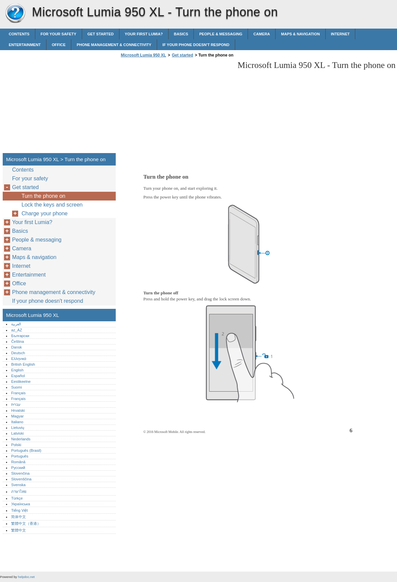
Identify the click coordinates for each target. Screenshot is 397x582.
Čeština (17, 341)
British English (23, 364)
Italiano (17, 422)
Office (59, 45)
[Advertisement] (175, 107)
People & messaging (220, 34)
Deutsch (18, 353)
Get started (100, 34)
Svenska (18, 485)
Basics (181, 34)
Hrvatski (18, 410)
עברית (16, 404)
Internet (340, 34)
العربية (16, 324)
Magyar (17, 416)
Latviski (17, 433)
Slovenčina (20, 473)
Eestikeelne (21, 381)
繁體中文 (18, 530)
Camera (261, 34)
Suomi (16, 387)
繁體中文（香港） (26, 523)
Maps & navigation (300, 34)
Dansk (16, 347)
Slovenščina (21, 479)
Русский (18, 468)
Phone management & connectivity (114, 45)
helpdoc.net (26, 577)
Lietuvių (17, 428)
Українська (20, 504)
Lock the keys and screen (52, 205)
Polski (16, 445)
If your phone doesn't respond (196, 45)
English (17, 370)
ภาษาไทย (19, 491)
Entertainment (25, 45)
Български (20, 336)
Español (18, 376)
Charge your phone (45, 213)
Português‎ (19, 456)
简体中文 (18, 517)
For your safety (58, 34)
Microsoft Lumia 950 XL (15, 13)
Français (18, 393)
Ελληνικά (18, 359)
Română (18, 462)
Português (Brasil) (26, 450)
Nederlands (20, 439)
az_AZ (16, 330)
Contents (19, 34)
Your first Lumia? (144, 34)
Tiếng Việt (19, 510)
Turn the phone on (43, 196)
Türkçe (17, 498)
